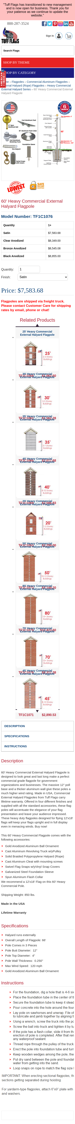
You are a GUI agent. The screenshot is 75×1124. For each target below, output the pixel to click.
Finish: (6, 277)
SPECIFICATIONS (16, 736)
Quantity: (7, 269)
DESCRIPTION (14, 726)
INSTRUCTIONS (15, 746)
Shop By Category (19, 73)
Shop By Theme (16, 62)
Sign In (55, 35)
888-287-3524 (18, 23)
